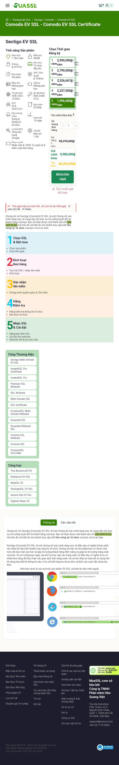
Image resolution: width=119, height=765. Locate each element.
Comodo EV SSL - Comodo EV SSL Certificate (53, 24)
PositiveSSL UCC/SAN (17, 452)
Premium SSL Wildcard (18, 385)
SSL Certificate (19, 404)
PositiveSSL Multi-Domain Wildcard (21, 412)
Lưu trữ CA (11, 698)
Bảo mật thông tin (43, 676)
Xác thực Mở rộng (15, 687)
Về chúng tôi (40, 665)
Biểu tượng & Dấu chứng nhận (70, 700)
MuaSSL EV (17, 482)
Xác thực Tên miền (15, 676)
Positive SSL (18, 444)
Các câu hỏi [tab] (68, 522)
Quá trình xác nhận (71, 684)
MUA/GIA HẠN (62, 177)
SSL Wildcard (18, 392)
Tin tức (37, 698)
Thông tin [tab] (49, 522)
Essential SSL (18, 420)
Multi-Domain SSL (20, 398)
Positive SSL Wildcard (18, 437)
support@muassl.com (101, 721)
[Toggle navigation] (9, 5)
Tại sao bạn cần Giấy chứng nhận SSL (44, 692)
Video (26, 209)
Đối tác (37, 704)
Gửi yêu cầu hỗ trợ (71, 723)
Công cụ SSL (68, 717)
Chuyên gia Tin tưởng (17, 703)
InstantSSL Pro (19, 377)
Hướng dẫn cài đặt (71, 679)
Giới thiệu (10, 665)
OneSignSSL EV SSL (22, 488)
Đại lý (64, 712)
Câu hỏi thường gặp (71, 665)
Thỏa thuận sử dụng (44, 671)
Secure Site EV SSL (21, 495)
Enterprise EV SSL (20, 476)
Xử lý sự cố (67, 707)
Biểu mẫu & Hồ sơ (15, 671)
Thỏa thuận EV (13, 692)
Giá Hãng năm (53, 142)
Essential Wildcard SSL (21, 428)
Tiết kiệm (53, 164)
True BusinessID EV (21, 470)
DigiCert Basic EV (20, 501)
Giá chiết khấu (54, 154)
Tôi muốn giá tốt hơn (62, 191)
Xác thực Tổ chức (15, 681)
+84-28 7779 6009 (99, 725)
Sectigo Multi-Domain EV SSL (22, 361)
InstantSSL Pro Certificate (19, 370)
